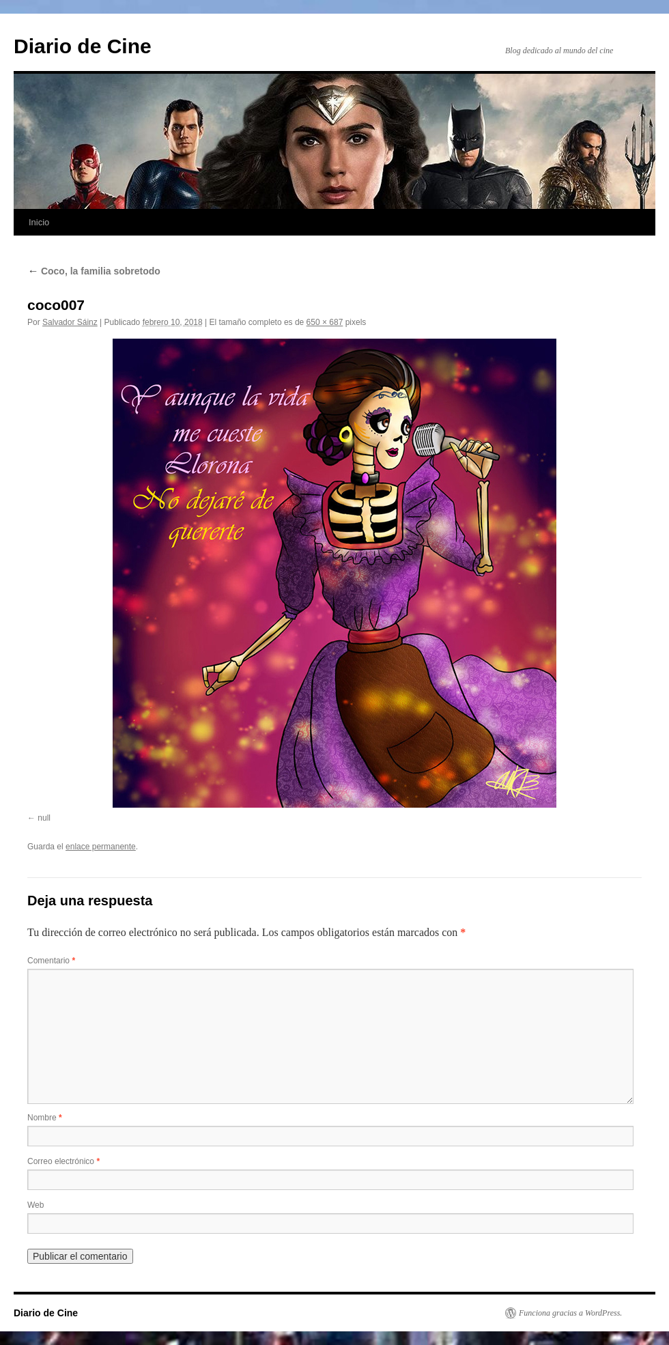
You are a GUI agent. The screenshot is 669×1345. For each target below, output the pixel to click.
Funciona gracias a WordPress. (570, 1313)
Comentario (51, 960)
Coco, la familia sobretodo (93, 271)
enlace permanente (101, 846)
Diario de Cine (83, 46)
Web (35, 1205)
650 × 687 (325, 322)
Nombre (44, 1117)
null (44, 818)
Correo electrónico (63, 1161)
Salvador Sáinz (70, 322)
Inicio (39, 222)
